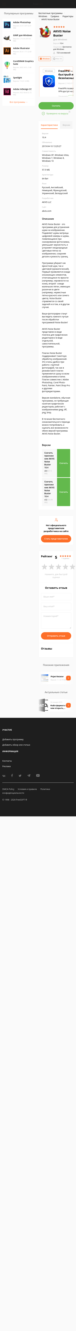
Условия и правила (27, 789)
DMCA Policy (8, 789)
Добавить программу (12, 739)
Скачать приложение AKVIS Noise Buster (49, 460)
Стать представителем (56, 538)
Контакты (7, 760)
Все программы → (19, 102)
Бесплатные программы (51, 13)
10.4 (58, 43)
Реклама (6, 766)
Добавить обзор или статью (16, 744)
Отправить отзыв (56, 635)
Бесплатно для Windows (62, 48)
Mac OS (57, 59)
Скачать (56, 105)
